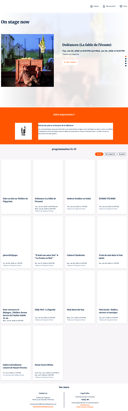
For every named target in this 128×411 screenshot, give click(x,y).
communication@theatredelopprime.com (43, 404)
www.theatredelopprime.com (43, 406)
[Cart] (123, 6)
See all (100, 154)
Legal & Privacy (84, 405)
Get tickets (70, 62)
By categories (110, 154)
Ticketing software (81, 397)
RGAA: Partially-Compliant (84, 407)
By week (122, 154)
